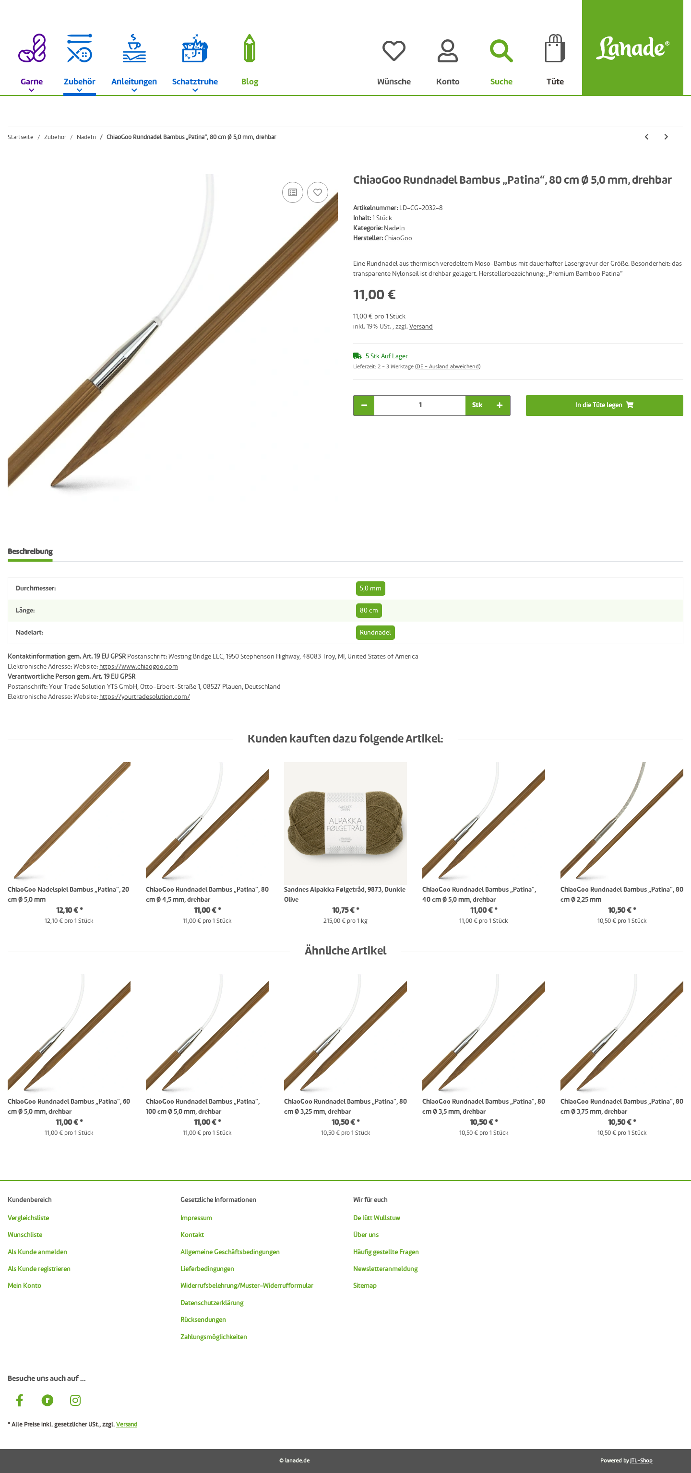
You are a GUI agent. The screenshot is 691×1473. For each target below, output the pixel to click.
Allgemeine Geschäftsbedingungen (230, 1252)
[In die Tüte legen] (15, 169)
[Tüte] (555, 48)
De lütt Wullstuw (376, 1218)
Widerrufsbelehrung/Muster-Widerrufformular (246, 1286)
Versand (421, 326)
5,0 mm (370, 588)
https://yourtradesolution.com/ (144, 697)
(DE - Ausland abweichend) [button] (447, 367)
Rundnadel (375, 632)
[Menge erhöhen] (499, 405)
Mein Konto (24, 1286)
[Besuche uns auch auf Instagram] (75, 1401)
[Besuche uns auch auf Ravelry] (48, 1401)
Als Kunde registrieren (39, 1269)
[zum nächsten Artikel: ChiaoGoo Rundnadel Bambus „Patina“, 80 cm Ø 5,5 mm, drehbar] (666, 137)
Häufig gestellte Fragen (386, 1252)
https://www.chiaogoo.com (138, 666)
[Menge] (419, 405)
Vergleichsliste (28, 1218)
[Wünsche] (394, 48)
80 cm (369, 610)
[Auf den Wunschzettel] (317, 192)
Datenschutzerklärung (211, 1303)
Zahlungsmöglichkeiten (213, 1337)
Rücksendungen (203, 1320)
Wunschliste (25, 1235)
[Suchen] (501, 48)
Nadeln (394, 228)
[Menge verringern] (364, 405)
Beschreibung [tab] (30, 552)
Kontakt (192, 1235)
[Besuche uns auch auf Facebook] (20, 1401)
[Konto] (448, 48)
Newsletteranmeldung (385, 1269)
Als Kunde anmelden (37, 1252)
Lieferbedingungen (207, 1269)
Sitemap (365, 1286)
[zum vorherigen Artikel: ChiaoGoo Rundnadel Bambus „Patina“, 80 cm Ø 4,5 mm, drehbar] (646, 137)
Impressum (196, 1218)
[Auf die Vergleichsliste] (292, 192)
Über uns (366, 1235)
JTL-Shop (641, 1461)
